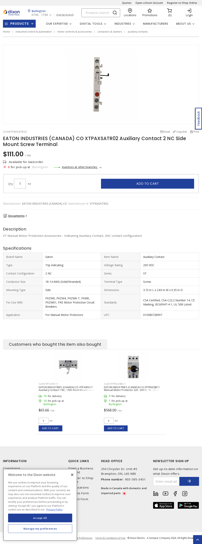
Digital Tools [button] (91, 24)
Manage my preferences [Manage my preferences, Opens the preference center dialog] (40, 528)
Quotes (127, 3)
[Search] (100, 12)
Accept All (40, 518)
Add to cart (147, 183)
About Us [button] (183, 24)
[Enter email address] (166, 481)
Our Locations (78, 487)
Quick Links (78, 461)
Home (6, 31)
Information (15, 461)
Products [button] (19, 24)
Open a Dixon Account (149, 3)
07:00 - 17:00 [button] (40, 15)
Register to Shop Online (182, 3)
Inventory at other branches (80, 167)
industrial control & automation (34, 31)
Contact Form (78, 499)
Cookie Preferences (81, 538)
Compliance (11, 468)
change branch (65, 14)
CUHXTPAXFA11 (48, 384)
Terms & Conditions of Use (110, 538)
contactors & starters (109, 31)
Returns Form (78, 493)
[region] (40, 505)
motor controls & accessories (74, 31)
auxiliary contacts (138, 31)
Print (196, 131)
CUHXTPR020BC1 (115, 384)
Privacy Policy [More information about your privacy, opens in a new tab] (54, 509)
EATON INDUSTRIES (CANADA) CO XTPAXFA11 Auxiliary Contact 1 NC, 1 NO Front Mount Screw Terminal (67, 389)
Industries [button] (123, 24)
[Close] (72, 474)
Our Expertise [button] (57, 24)
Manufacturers (155, 24)
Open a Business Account (80, 470)
